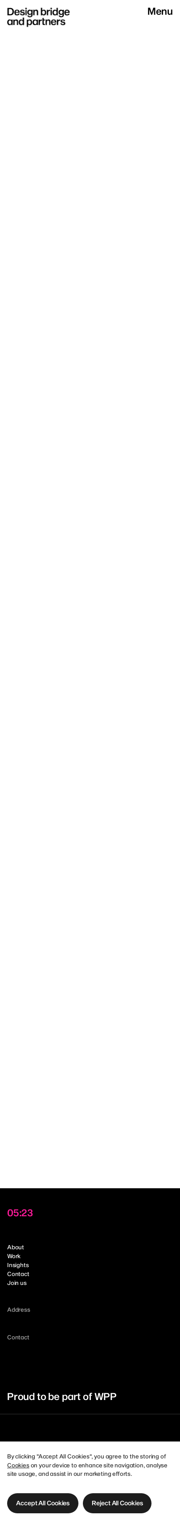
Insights (18, 1264)
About (15, 1247)
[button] (42, 1503)
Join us (17, 1282)
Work (13, 1256)
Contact (18, 1273)
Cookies (18, 1465)
